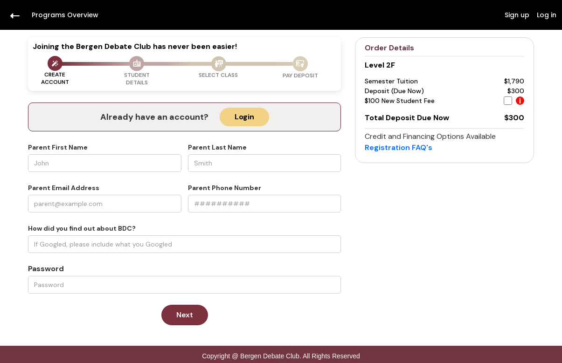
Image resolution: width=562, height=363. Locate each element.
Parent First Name (58, 147)
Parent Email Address (63, 188)
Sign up (517, 15)
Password (46, 269)
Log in (546, 15)
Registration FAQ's (398, 147)
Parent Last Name (217, 147)
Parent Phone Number (224, 188)
